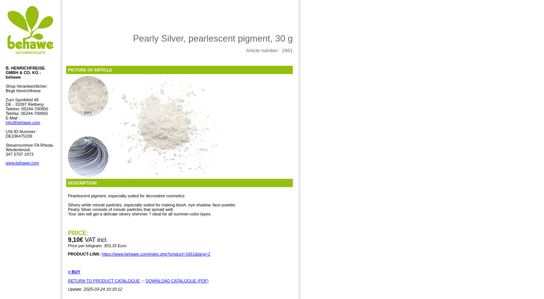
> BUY (74, 272)
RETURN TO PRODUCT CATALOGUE (104, 281)
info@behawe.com (23, 122)
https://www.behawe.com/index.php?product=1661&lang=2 (156, 254)
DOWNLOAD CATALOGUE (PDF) (177, 281)
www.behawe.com (22, 163)
